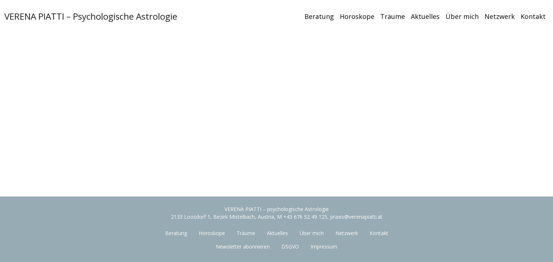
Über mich (462, 16)
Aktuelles (425, 16)
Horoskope (357, 16)
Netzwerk (499, 16)
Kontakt (533, 16)
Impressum (324, 246)
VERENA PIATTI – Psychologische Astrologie (90, 16)
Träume (392, 16)
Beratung (319, 16)
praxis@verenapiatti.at (356, 216)
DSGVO (290, 246)
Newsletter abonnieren (243, 246)
